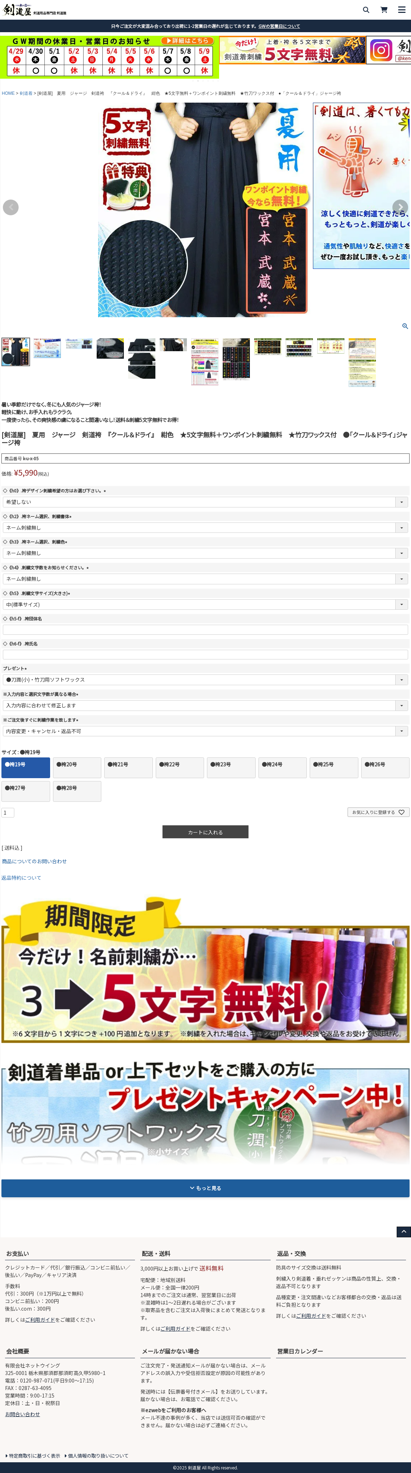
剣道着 (26, 93)
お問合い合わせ (22, 1414)
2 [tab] (198, 81)
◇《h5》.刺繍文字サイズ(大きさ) (37, 593)
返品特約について (21, 877)
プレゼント (16, 668)
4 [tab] (208, 81)
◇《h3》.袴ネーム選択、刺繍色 (36, 542)
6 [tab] (218, 81)
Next (400, 207)
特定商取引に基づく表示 (34, 1455)
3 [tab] (203, 81)
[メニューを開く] (402, 10)
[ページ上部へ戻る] (404, 1232)
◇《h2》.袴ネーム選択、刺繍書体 (38, 516)
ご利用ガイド (40, 1319)
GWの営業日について (279, 26)
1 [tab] (193, 81)
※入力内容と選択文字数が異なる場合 (41, 694)
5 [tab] (213, 81)
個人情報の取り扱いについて (98, 1455)
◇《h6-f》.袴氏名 (20, 643)
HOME (8, 93)
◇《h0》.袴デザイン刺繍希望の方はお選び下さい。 (55, 490)
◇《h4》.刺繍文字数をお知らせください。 (47, 567)
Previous (11, 207)
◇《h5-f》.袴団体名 (22, 618)
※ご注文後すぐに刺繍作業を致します (41, 720)
